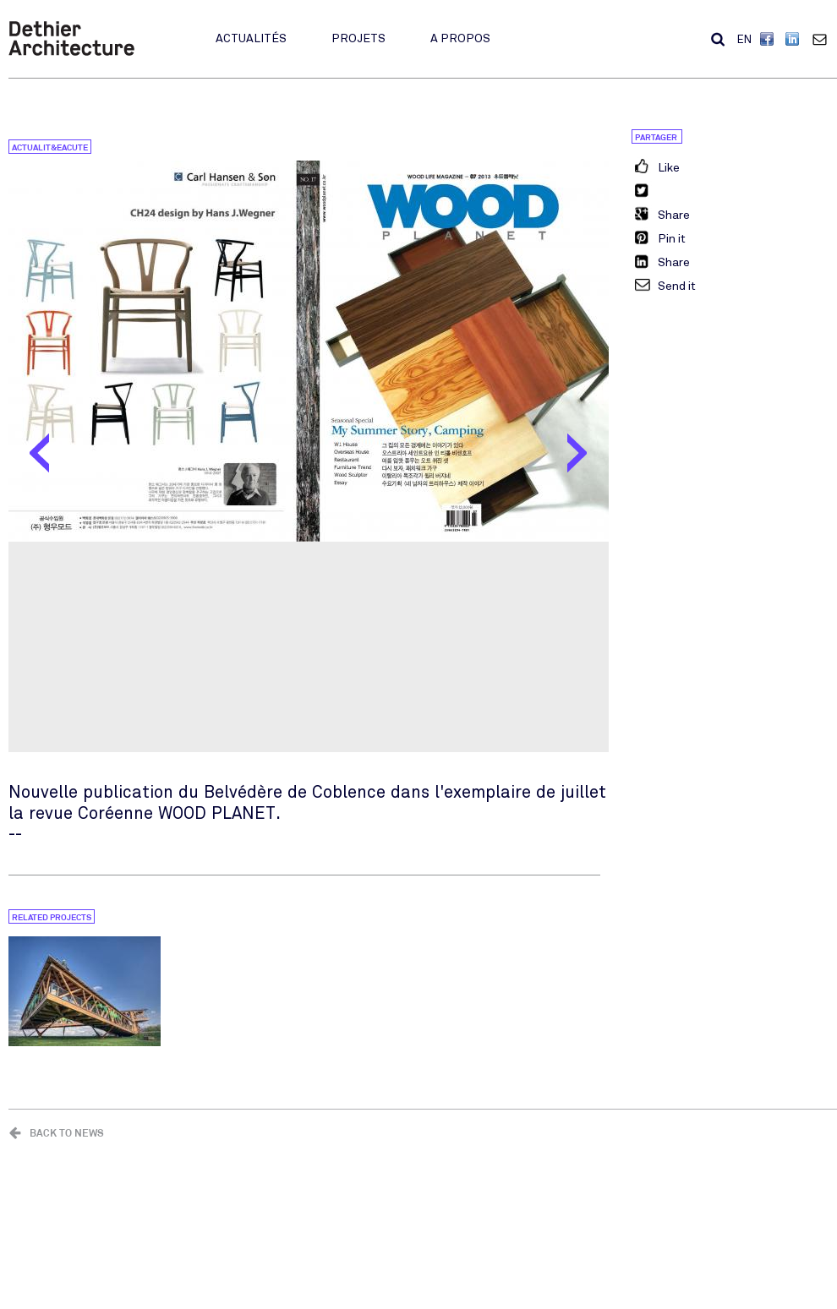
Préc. (40, 457)
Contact (823, 39)
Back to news (67, 1132)
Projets (358, 38)
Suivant (577, 457)
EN (744, 39)
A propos (460, 38)
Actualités (251, 38)
